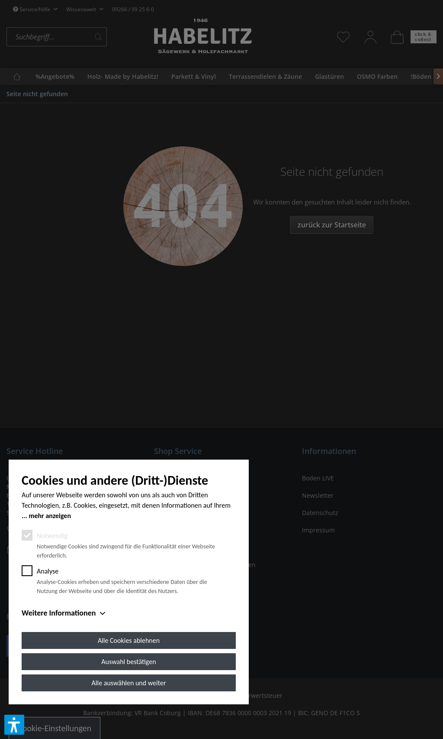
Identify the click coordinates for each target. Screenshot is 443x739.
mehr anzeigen (50, 516)
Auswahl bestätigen (128, 662)
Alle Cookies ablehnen (129, 640)
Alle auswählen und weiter (129, 683)
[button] (14, 725)
